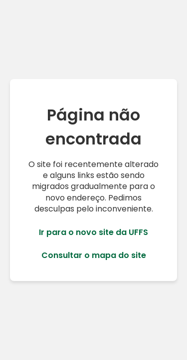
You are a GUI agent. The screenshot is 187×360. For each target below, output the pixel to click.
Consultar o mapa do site (93, 255)
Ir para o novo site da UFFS (93, 232)
